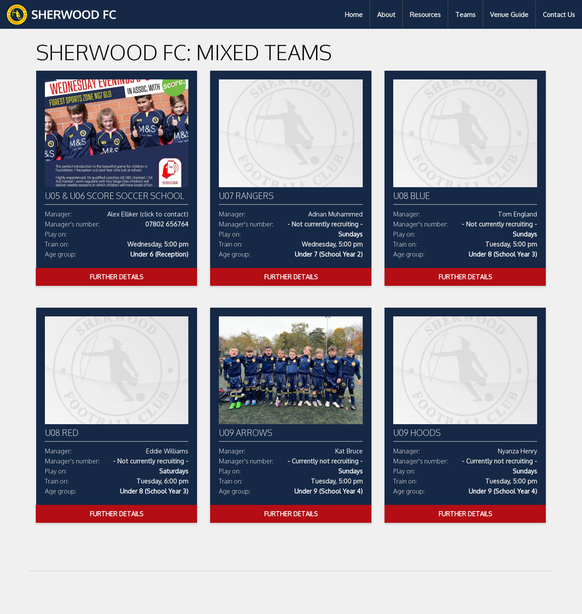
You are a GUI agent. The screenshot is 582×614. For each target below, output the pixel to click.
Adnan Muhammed (335, 214)
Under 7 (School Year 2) (329, 254)
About (386, 14)
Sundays (350, 234)
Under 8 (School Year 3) (503, 254)
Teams (465, 14)
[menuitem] (353, 14)
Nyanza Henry (517, 451)
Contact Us (559, 14)
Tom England (517, 214)
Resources (425, 14)
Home (353, 14)
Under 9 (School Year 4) (328, 491)
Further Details (116, 277)
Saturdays (173, 471)
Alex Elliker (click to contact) (147, 214)
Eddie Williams (167, 451)
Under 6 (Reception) (159, 254)
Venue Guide (509, 14)
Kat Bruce (349, 451)
